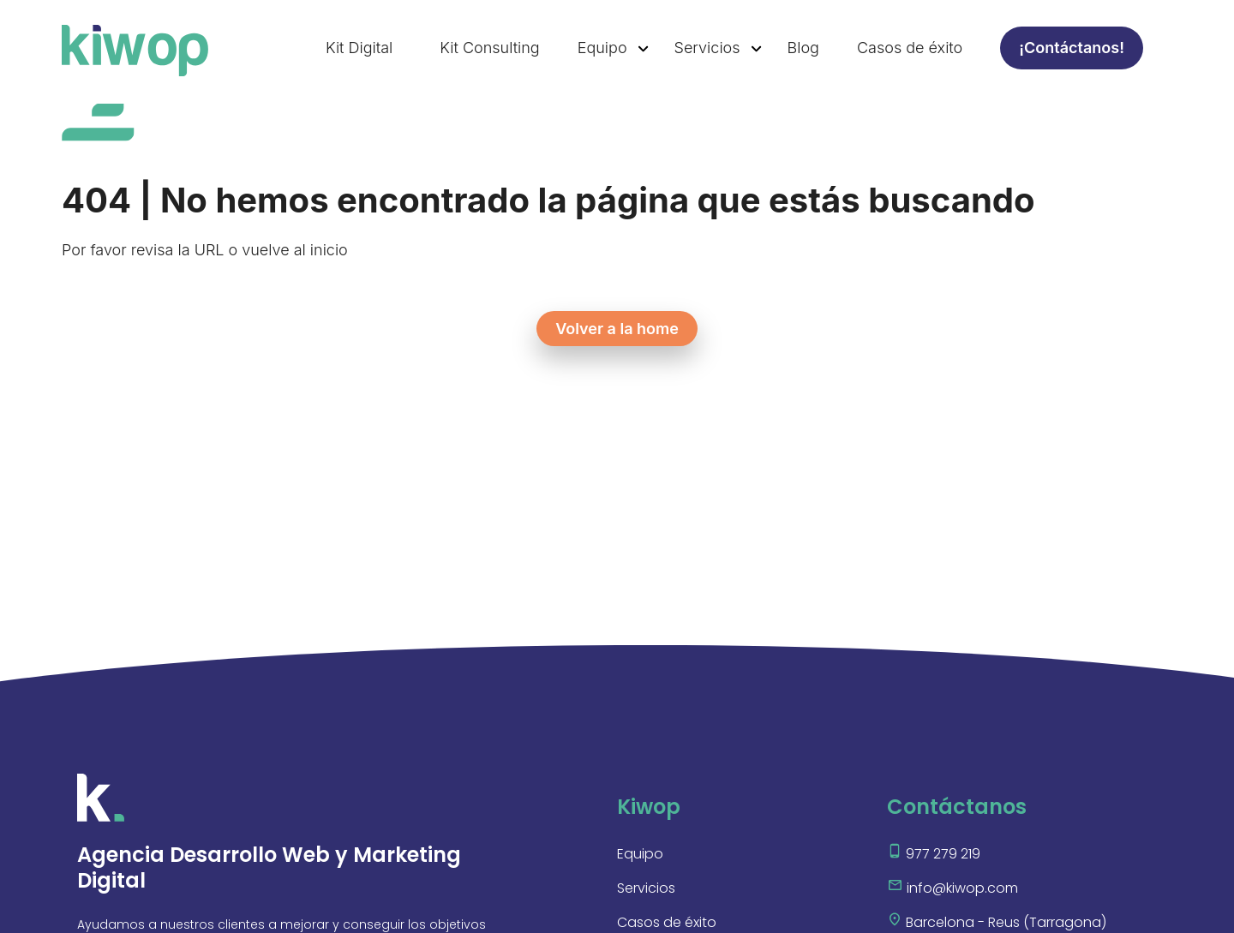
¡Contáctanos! (1071, 48)
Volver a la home (617, 329)
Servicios (707, 48)
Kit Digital (359, 48)
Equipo (602, 48)
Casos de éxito (909, 48)
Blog (803, 48)
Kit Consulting (489, 48)
